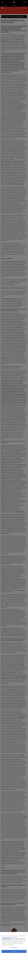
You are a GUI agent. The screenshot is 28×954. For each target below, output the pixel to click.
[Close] (26, 934)
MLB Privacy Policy (7, 938)
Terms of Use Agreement (17, 938)
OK (14, 951)
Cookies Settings (14, 947)
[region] (14, 943)
